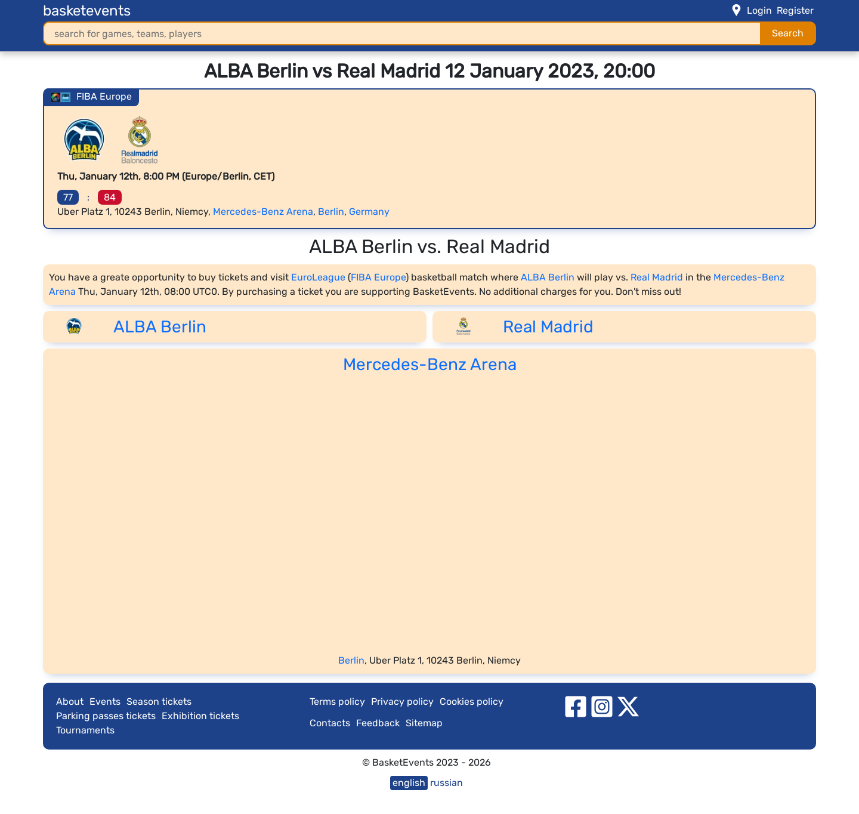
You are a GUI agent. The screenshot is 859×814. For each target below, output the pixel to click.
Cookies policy (471, 701)
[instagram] (602, 705)
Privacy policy (402, 701)
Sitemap (424, 723)
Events (104, 701)
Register (795, 10)
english (409, 782)
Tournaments (85, 730)
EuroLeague (318, 277)
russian (446, 782)
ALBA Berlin (547, 277)
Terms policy (337, 701)
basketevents (87, 10)
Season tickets (158, 701)
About (70, 701)
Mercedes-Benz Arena (263, 211)
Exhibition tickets (200, 716)
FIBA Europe (378, 277)
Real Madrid (657, 277)
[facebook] (576, 705)
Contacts (330, 723)
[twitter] (628, 705)
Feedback (378, 723)
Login (759, 10)
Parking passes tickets (106, 716)
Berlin (331, 211)
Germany (369, 211)
